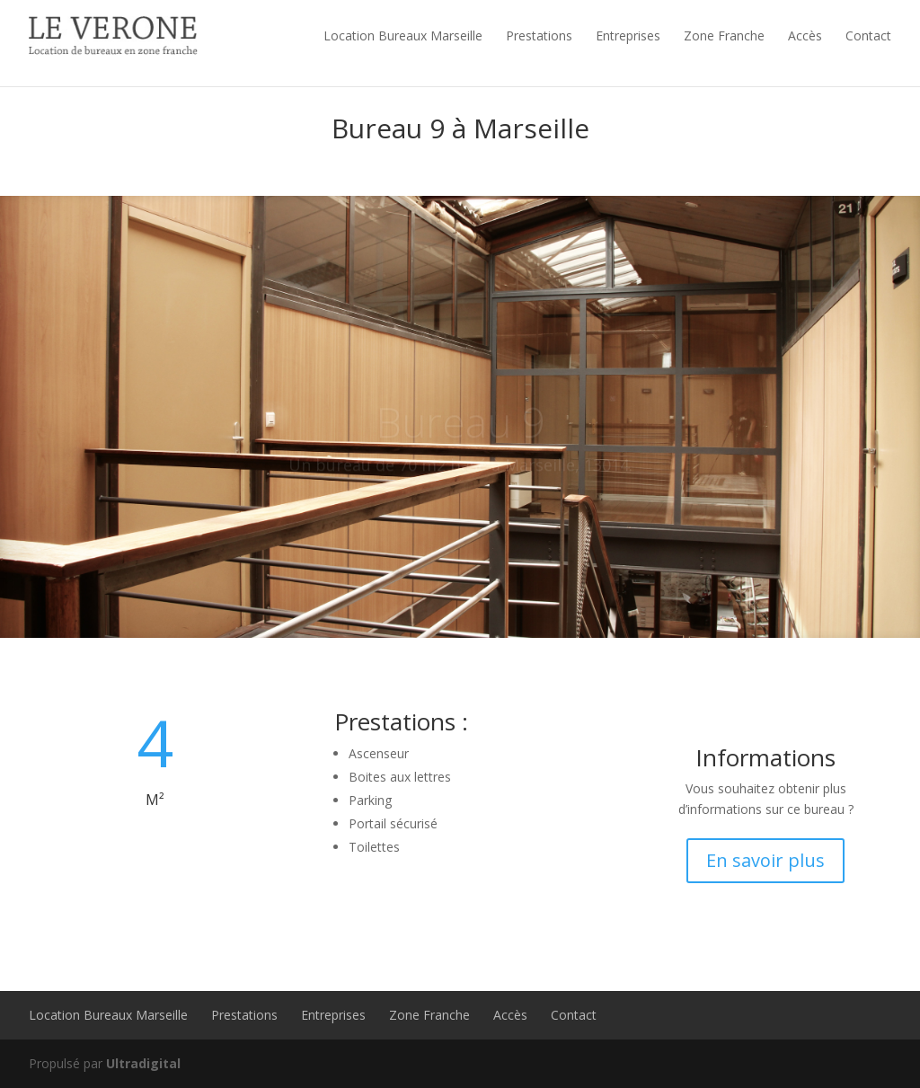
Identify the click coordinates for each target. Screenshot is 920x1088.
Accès (805, 35)
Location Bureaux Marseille (402, 35)
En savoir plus (765, 860)
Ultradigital (143, 1063)
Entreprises (628, 35)
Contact (868, 35)
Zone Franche (724, 35)
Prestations (539, 35)
